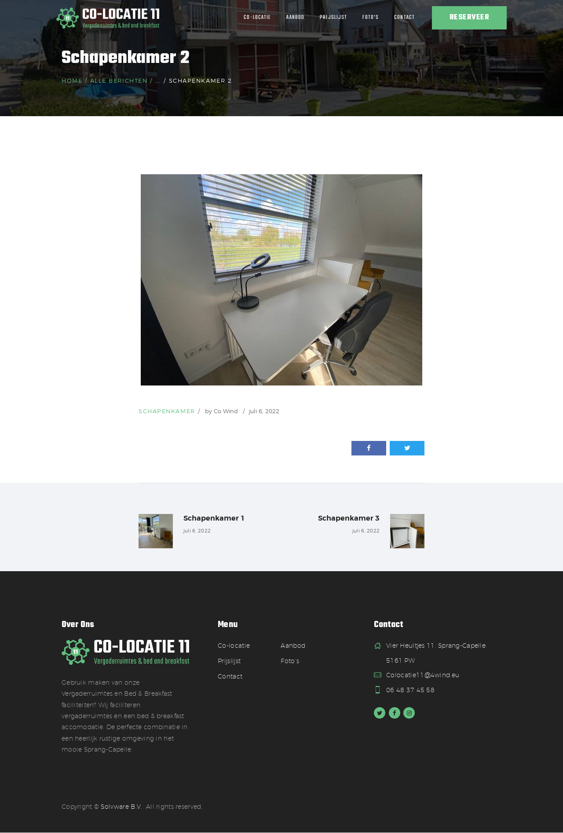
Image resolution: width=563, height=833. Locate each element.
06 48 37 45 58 (410, 690)
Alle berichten (119, 80)
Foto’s (290, 661)
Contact (230, 676)
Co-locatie (233, 646)
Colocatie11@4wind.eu (422, 675)
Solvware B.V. (121, 807)
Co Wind (227, 411)
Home (72, 80)
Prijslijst (229, 661)
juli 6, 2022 (264, 411)
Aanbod (293, 646)
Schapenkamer (167, 411)
